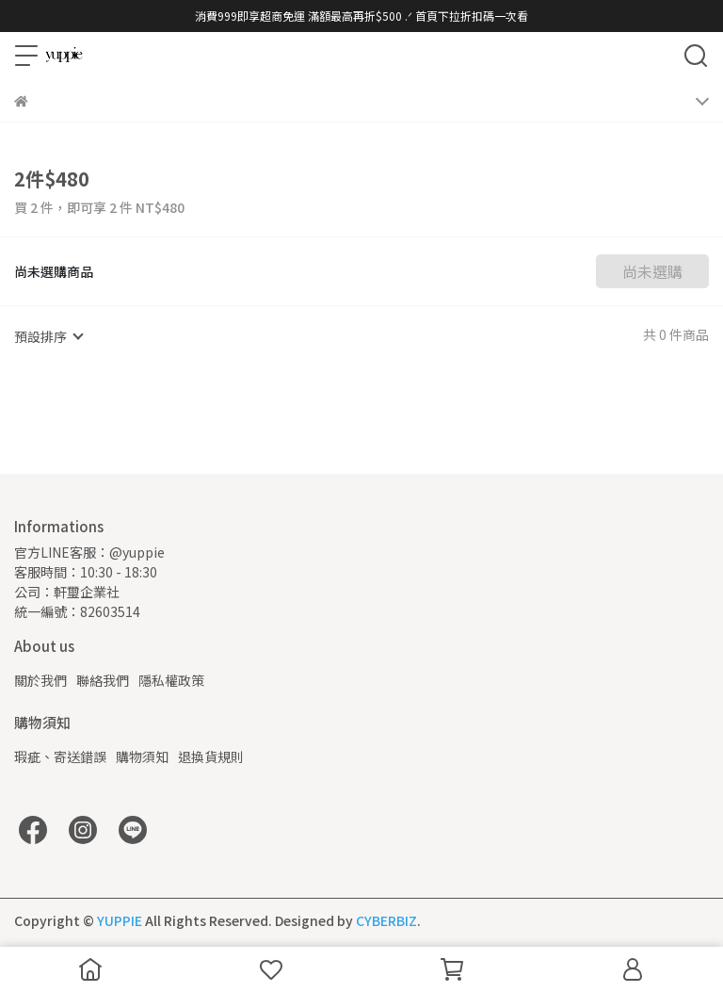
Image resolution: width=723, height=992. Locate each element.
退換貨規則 (211, 756)
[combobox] (48, 336)
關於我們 (40, 680)
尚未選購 (652, 271)
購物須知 (142, 756)
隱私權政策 (171, 680)
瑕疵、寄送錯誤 (60, 756)
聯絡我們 (102, 680)
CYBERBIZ (386, 920)
